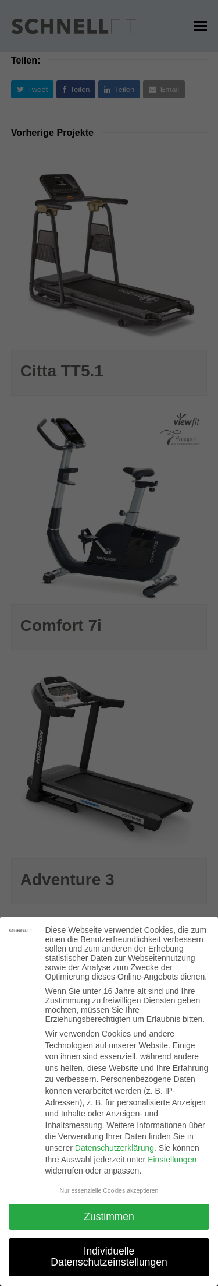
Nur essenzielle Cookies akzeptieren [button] (109, 1190)
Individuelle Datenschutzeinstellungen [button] (109, 1257)
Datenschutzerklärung (114, 1148)
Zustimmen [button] (109, 1216)
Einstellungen (172, 1159)
